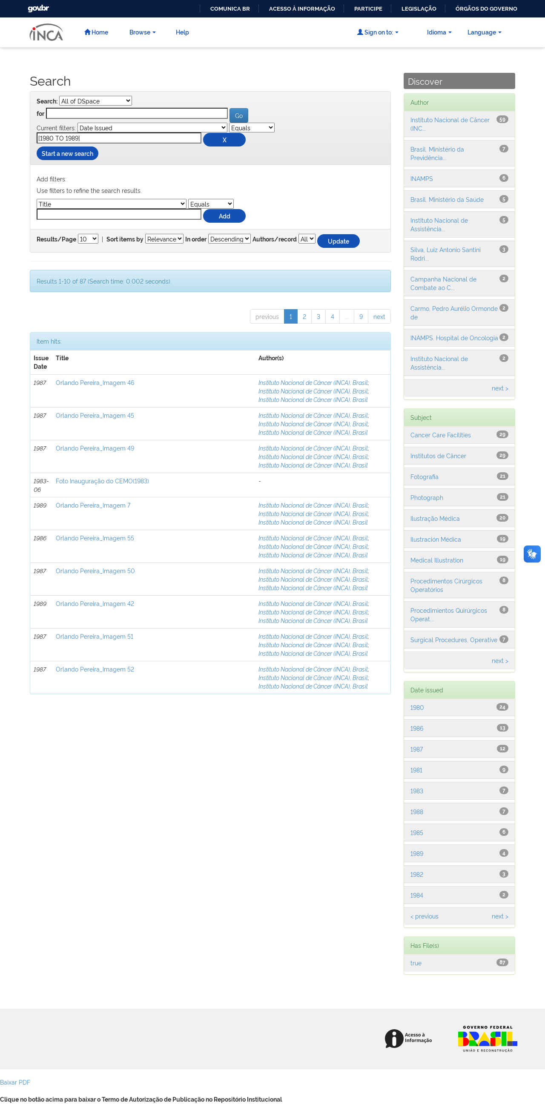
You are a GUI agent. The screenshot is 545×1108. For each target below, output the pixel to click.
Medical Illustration (436, 560)
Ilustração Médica (435, 518)
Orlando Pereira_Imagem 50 (95, 570)
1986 (416, 728)
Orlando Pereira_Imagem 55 (95, 538)
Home (96, 32)
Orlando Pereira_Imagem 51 (94, 636)
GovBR (37, 6)
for (40, 113)
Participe (368, 9)
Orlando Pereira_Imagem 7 (93, 505)
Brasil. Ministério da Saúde (447, 199)
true (416, 963)
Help (182, 32)
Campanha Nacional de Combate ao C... (443, 283)
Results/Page (56, 239)
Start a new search (67, 153)
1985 (416, 832)
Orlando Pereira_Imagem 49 (95, 448)
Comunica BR (230, 9)
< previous (424, 916)
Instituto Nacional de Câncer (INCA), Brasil (313, 382)
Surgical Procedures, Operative (453, 639)
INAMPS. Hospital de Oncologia (454, 337)
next (379, 316)
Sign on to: (378, 32)
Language (485, 32)
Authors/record (274, 239)
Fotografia (424, 476)
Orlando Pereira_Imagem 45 (95, 415)
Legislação (419, 9)
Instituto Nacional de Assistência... (439, 224)
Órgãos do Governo (486, 9)
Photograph (426, 497)
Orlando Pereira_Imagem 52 (95, 669)
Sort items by (124, 239)
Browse (142, 32)
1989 (416, 853)
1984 (416, 895)
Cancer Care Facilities (440, 435)
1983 (416, 791)
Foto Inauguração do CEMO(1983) (102, 480)
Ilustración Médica (435, 539)
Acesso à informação (302, 9)
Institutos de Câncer (438, 455)
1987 (416, 749)
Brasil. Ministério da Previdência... (437, 153)
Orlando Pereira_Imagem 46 (95, 382)
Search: (47, 101)
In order (196, 239)
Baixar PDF (15, 1082)
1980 (417, 707)
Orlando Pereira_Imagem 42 (95, 603)
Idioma (439, 32)
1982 (416, 874)
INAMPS (421, 178)
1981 (416, 770)
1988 (416, 811)
